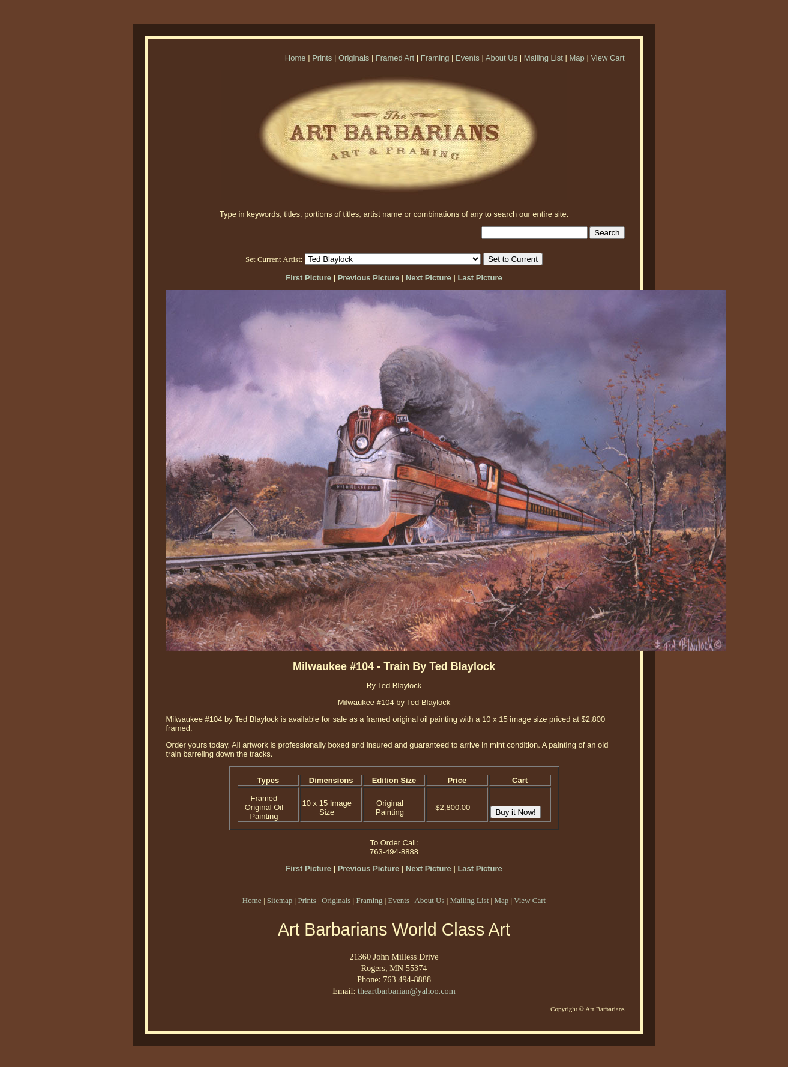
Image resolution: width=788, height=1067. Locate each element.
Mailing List (543, 57)
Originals (353, 57)
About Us (501, 57)
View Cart (607, 57)
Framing (435, 57)
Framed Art (395, 57)
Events (468, 57)
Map (576, 57)
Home (295, 57)
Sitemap (280, 900)
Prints (322, 57)
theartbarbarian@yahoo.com (407, 991)
